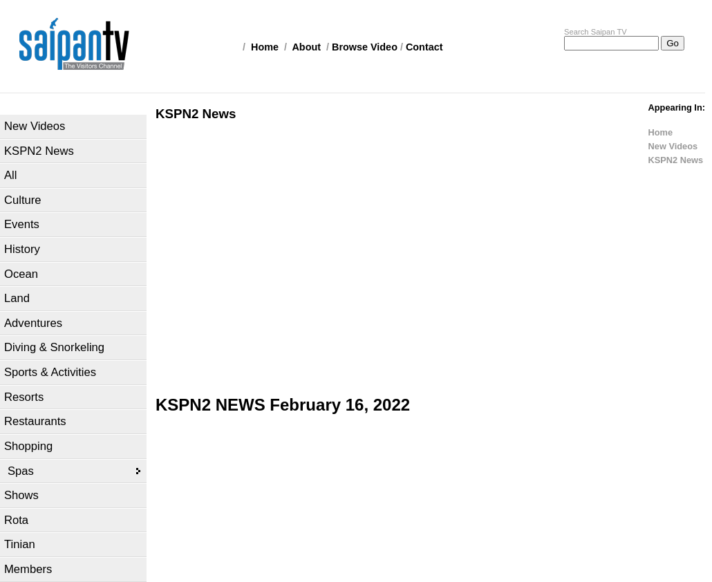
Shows (21, 495)
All (10, 175)
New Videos (34, 126)
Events (21, 224)
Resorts (24, 397)
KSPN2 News (39, 151)
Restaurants (35, 421)
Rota (16, 520)
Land (17, 298)
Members (28, 569)
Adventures (33, 323)
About (306, 47)
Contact (424, 47)
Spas (21, 471)
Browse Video (364, 47)
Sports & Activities (50, 372)
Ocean (21, 274)
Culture (22, 200)
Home (265, 47)
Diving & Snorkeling (54, 347)
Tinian (19, 544)
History (22, 249)
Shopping (28, 446)
